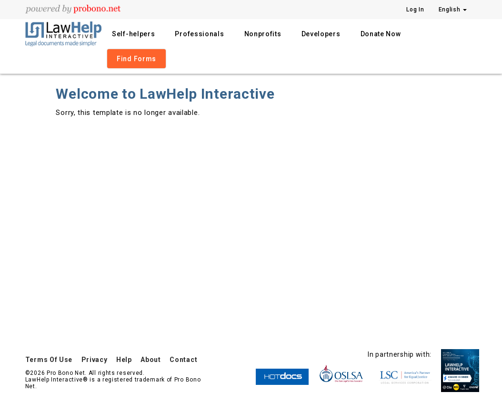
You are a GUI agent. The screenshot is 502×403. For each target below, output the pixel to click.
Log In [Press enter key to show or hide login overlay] (415, 9)
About (151, 359)
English (453, 9)
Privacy (94, 359)
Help (124, 359)
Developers (321, 34)
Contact (183, 359)
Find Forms (136, 58)
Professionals (199, 34)
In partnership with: (400, 354)
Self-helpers (133, 34)
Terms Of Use (48, 359)
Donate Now (381, 34)
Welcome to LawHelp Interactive (165, 93)
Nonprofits (262, 34)
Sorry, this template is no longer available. (128, 112)
